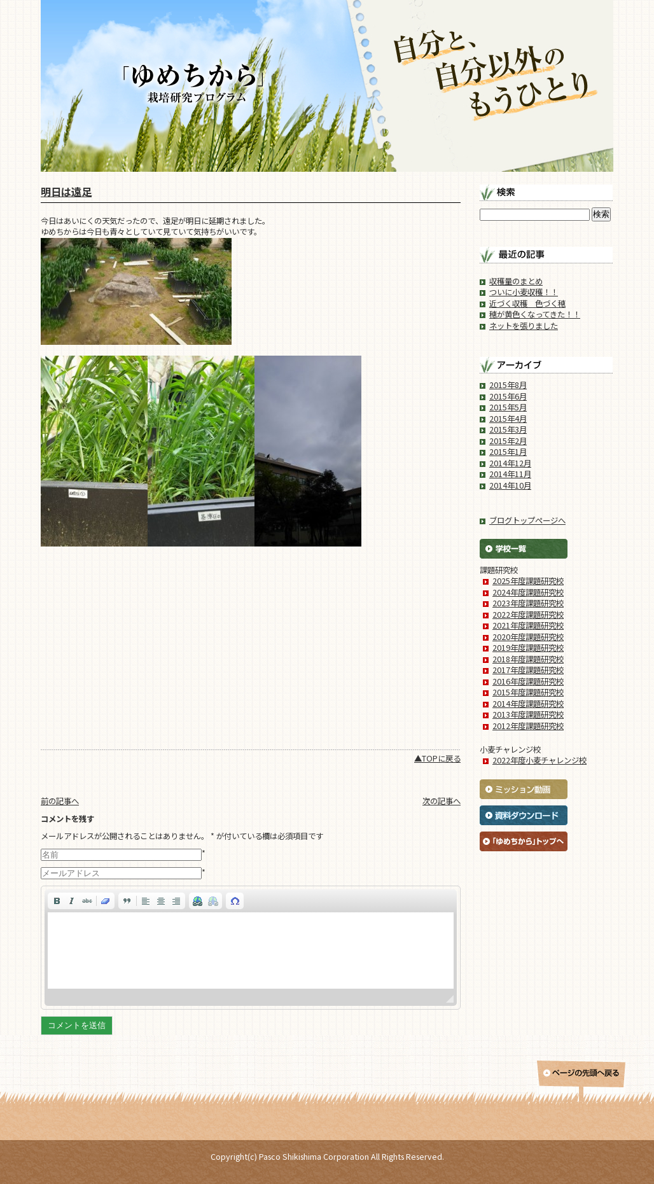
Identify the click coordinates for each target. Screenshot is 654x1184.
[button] (56, 901)
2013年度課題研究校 (528, 714)
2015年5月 (508, 407)
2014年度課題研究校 (528, 703)
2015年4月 (508, 418)
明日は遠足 (66, 191)
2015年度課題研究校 (528, 692)
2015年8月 (508, 385)
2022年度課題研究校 (528, 614)
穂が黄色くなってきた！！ (534, 314)
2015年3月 (508, 429)
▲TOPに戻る (437, 758)
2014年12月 (510, 463)
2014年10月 (510, 485)
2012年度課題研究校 (528, 726)
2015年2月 (508, 441)
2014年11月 (510, 474)
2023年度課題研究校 (528, 603)
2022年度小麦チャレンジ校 (539, 760)
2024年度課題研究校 (528, 592)
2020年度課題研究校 (528, 637)
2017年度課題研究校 (528, 670)
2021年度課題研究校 (528, 625)
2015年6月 (508, 396)
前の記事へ (60, 801)
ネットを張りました (523, 325)
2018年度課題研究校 (528, 659)
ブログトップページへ (527, 520)
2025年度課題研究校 (528, 581)
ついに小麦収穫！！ (523, 292)
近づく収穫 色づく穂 (527, 303)
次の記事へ (441, 801)
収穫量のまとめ (516, 281)
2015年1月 (508, 451)
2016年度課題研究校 (528, 681)
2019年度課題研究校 (528, 647)
